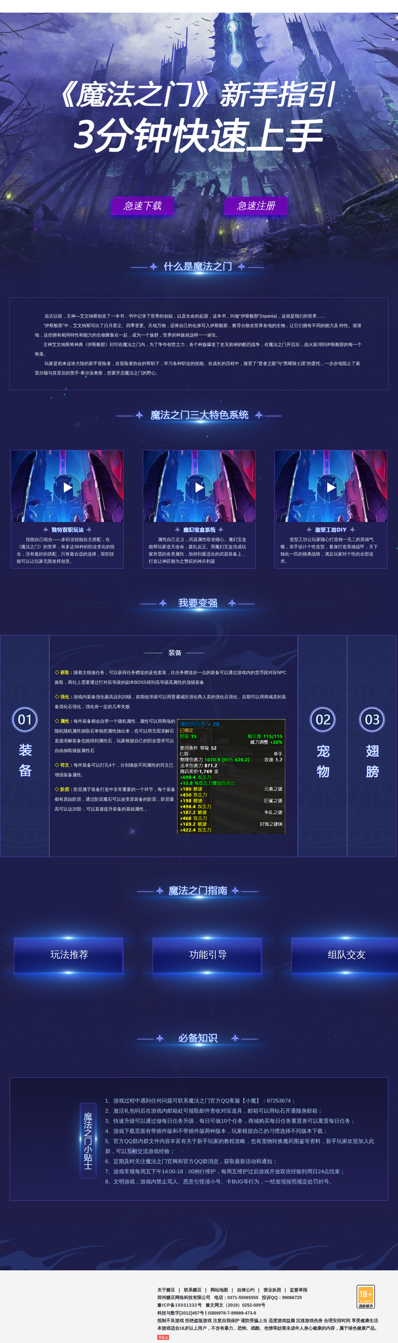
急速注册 (256, 205)
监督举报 (298, 1289)
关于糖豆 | (168, 1289)
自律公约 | (248, 1289)
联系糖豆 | (195, 1289)
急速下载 (142, 205)
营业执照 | (274, 1289)
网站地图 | (221, 1289)
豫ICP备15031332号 (179, 1305)
